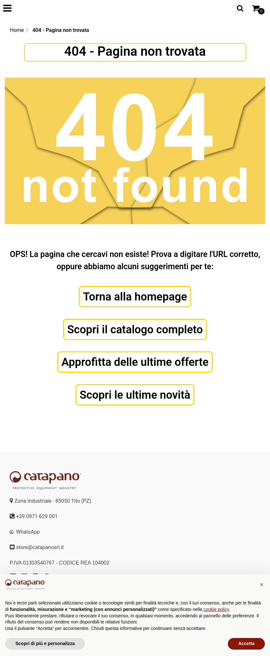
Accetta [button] (246, 643)
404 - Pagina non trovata (61, 30)
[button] (261, 584)
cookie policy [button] (216, 609)
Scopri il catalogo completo (135, 330)
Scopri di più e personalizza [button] (45, 643)
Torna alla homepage (135, 296)
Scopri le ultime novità (135, 396)
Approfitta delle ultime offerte (135, 362)
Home (17, 30)
